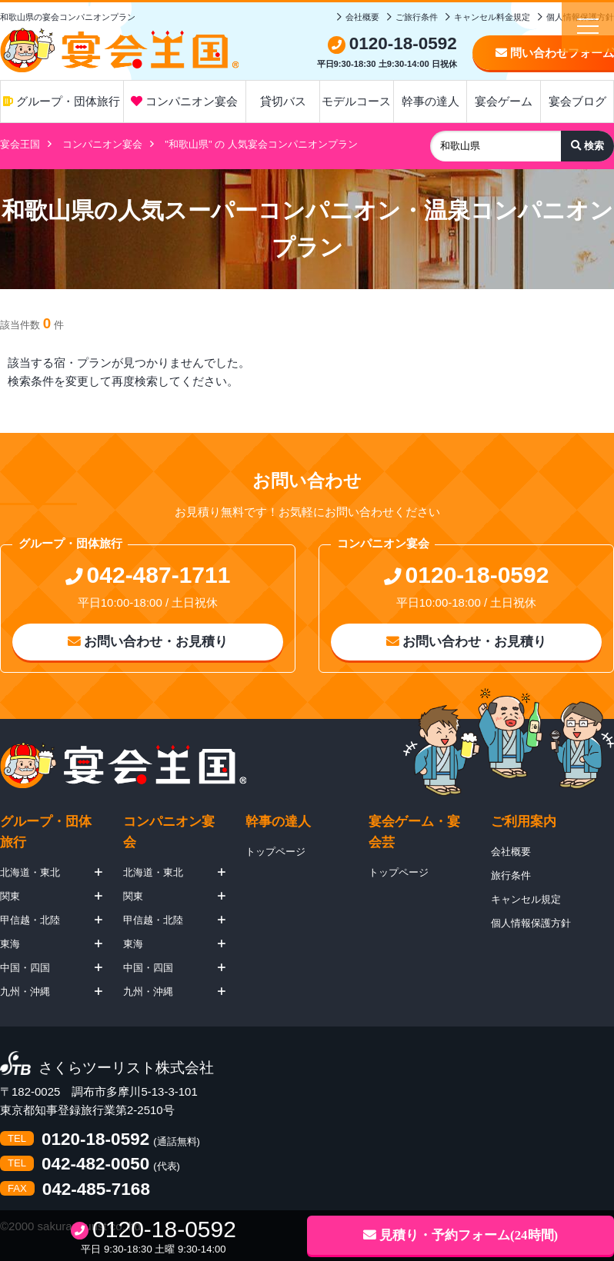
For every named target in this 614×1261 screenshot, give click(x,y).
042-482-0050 (95, 1164)
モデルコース (356, 101)
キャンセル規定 (526, 899)
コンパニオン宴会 (184, 101)
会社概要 (362, 17)
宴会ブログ (577, 101)
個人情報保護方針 (531, 923)
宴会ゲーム (503, 101)
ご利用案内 (523, 821)
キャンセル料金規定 (492, 17)
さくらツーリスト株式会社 (126, 1068)
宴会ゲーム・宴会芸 (414, 832)
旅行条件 (511, 875)
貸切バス (283, 101)
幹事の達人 (430, 101)
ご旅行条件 (416, 17)
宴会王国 (20, 144)
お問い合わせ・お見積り (148, 641)
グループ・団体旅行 (61, 101)
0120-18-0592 (95, 1140)
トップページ (275, 851)
